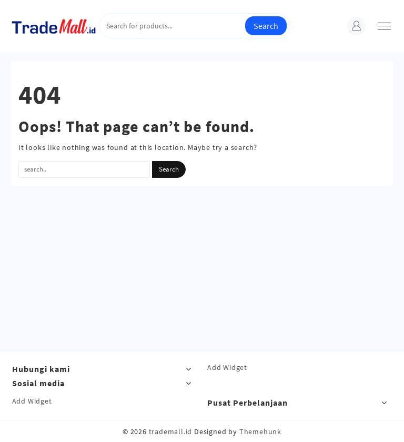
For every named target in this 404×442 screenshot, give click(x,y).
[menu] (384, 26)
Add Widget (227, 367)
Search (266, 26)
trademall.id (171, 431)
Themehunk (260, 431)
